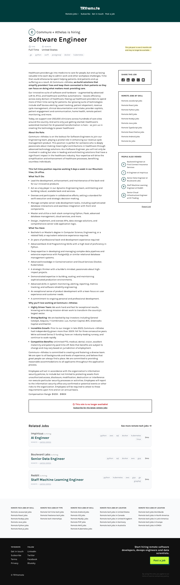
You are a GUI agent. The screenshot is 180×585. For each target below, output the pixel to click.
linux (139, 439)
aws (111, 435)
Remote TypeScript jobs (131, 127)
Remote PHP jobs (78, 522)
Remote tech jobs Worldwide (151, 512)
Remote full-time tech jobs (52, 512)
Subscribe (85, 14)
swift (46, 55)
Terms (14, 559)
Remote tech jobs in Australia (113, 525)
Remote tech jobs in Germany (113, 522)
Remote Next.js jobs (19, 529)
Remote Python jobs (130, 110)
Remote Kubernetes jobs (81, 529)
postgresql (56, 55)
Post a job (110, 14)
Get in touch (98, 14)
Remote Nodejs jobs (130, 119)
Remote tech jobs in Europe (150, 522)
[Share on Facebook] (123, 80)
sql (117, 435)
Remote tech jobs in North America (154, 515)
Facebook (32, 559)
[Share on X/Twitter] (133, 80)
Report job (146, 206)
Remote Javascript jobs (21, 512)
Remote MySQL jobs (79, 519)
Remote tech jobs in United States (115, 512)
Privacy (14, 563)
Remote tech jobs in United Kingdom (116, 519)
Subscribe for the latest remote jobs (90, 408)
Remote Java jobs (129, 123)
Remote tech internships (51, 519)
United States (49, 49)
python (38, 55)
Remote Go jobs (128, 141)
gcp (139, 458)
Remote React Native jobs (132, 132)
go (31, 55)
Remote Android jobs (130, 136)
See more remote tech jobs (135, 425)
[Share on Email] (143, 80)
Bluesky (31, 563)
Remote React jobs (129, 105)
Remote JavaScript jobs (131, 101)
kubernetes (78, 55)
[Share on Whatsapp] (138, 80)
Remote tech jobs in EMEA (150, 525)
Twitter (31, 555)
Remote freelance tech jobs (52, 515)
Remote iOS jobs (78, 515)
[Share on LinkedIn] (128, 80)
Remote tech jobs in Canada (112, 515)
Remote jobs (72, 14)
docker (67, 55)
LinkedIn (31, 551)
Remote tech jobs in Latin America (154, 519)
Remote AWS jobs (129, 114)
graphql (137, 481)
